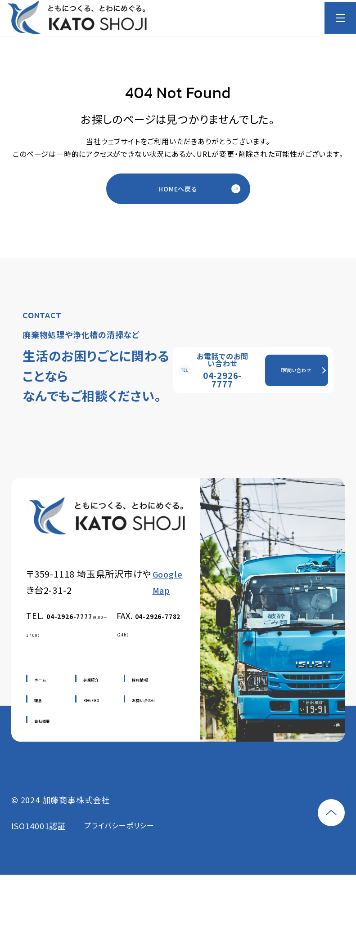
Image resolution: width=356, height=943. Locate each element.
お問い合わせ (296, 370)
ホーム (39, 679)
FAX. (149, 623)
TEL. (66, 623)
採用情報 (140, 679)
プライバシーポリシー (119, 826)
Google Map (168, 582)
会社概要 (42, 721)
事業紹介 (91, 679)
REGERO (91, 700)
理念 (38, 700)
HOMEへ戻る (178, 188)
